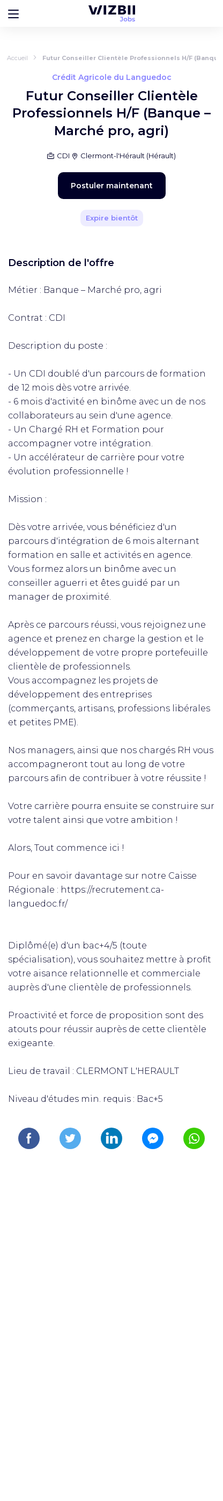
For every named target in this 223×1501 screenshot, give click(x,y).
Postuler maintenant (112, 185)
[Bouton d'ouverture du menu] (13, 13)
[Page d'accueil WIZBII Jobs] (111, 13)
